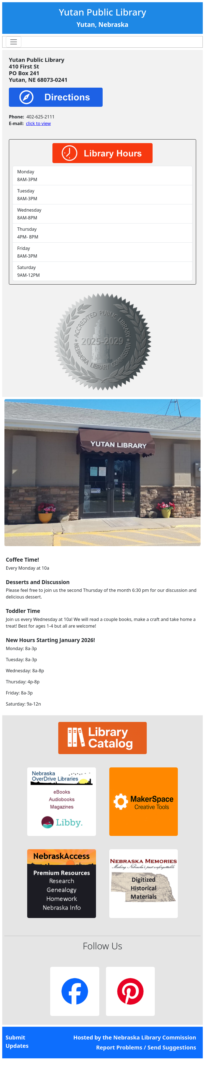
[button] (61, 801)
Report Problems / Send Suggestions (146, 1047)
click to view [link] (38, 123)
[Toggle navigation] (13, 41)
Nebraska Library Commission (154, 1037)
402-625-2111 (40, 117)
